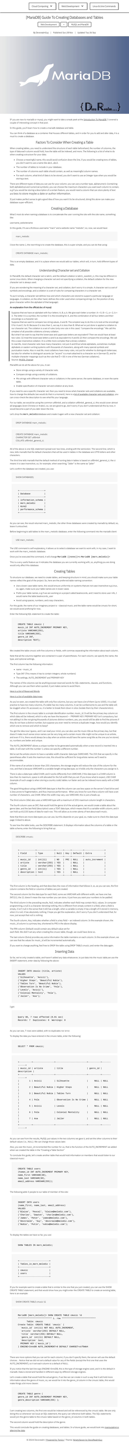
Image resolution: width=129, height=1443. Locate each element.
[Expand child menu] (51, 6)
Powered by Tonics (55, 1439)
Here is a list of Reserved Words (25, 690)
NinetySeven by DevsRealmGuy (87, 1439)
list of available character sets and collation (94, 394)
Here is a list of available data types (26, 696)
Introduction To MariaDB (95, 119)
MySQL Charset (26, 359)
